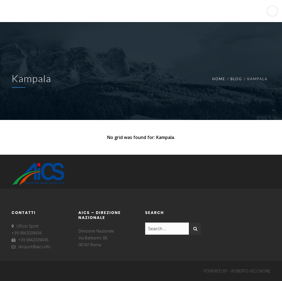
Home (218, 79)
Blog (236, 79)
